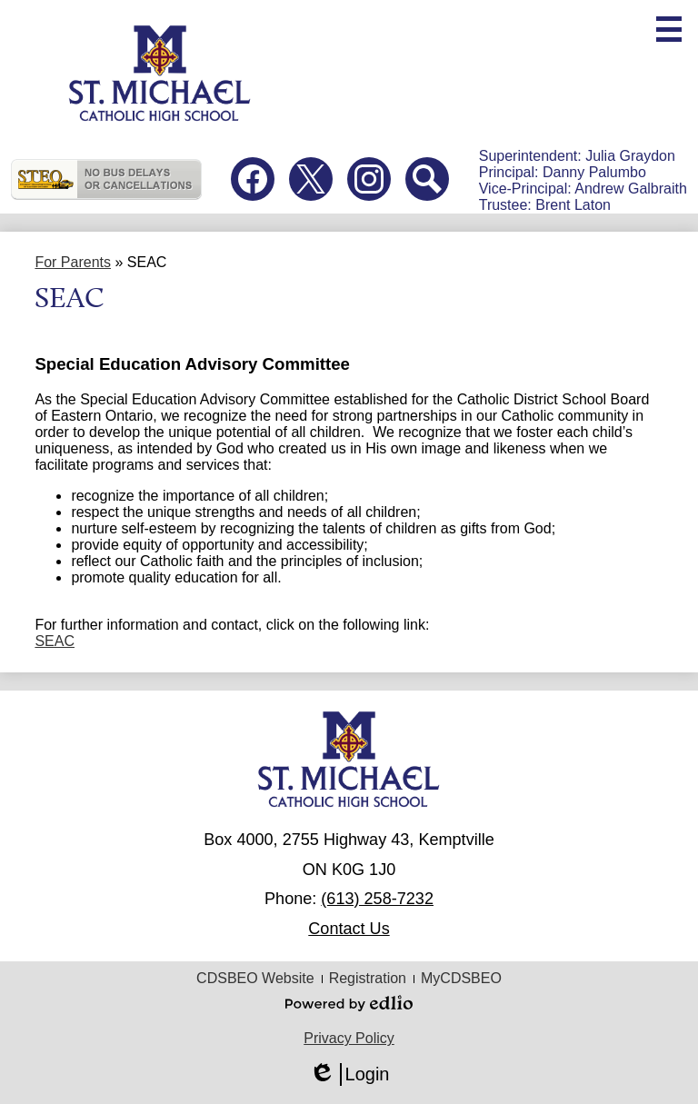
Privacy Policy (349, 1038)
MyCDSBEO (461, 978)
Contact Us (348, 929)
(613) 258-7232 (377, 899)
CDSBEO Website (255, 978)
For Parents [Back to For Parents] (73, 262)
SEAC (55, 641)
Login (349, 1074)
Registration (367, 978)
